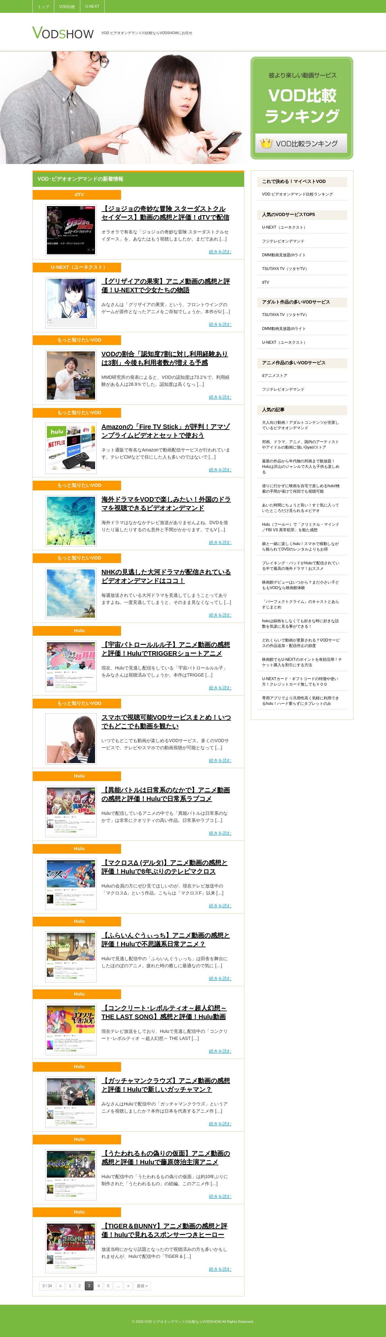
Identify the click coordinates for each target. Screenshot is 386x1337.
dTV (265, 282)
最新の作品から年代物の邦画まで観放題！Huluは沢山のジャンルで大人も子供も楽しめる (300, 466)
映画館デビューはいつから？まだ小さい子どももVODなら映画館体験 (300, 585)
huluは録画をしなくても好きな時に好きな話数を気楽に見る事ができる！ (300, 624)
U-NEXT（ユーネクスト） (284, 227)
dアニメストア (274, 375)
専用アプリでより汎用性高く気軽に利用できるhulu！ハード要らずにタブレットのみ (300, 701)
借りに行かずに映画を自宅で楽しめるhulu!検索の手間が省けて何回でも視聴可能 (301, 489)
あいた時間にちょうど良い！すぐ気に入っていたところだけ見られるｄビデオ (300, 508)
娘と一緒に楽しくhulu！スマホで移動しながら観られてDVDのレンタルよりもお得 (300, 546)
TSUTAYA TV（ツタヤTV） (285, 269)
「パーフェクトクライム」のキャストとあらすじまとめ (300, 604)
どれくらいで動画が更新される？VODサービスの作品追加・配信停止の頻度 (301, 643)
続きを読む (220, 251)
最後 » (142, 1286)
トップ (43, 7)
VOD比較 (67, 7)
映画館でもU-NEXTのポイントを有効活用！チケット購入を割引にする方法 (302, 662)
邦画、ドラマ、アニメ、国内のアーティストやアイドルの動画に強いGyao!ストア (300, 445)
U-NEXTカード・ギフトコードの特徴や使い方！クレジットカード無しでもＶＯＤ (300, 682)
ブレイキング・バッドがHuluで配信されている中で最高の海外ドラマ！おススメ (300, 566)
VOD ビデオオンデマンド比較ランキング (297, 194)
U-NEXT (92, 6)
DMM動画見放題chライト (284, 255)
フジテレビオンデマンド (283, 241)
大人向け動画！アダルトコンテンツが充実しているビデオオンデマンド (300, 425)
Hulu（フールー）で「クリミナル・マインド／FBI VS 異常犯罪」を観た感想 (300, 527)
